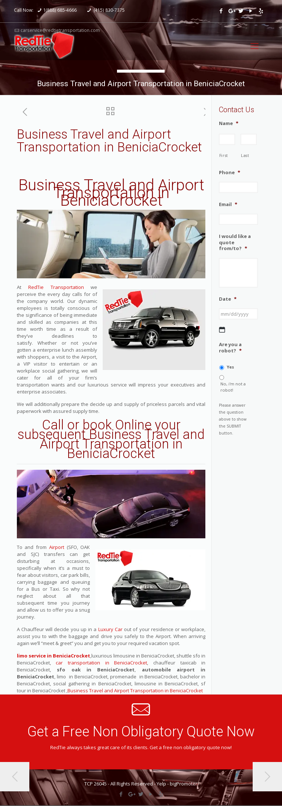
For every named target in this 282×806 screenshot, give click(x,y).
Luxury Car (110, 629)
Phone (229, 172)
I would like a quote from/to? (235, 242)
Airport (56, 547)
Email (228, 204)
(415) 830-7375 (109, 10)
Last (245, 155)
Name (228, 123)
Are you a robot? (230, 347)
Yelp (161, 783)
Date (228, 299)
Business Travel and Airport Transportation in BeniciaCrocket (111, 192)
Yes (230, 367)
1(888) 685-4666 (60, 10)
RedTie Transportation (56, 287)
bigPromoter (183, 783)
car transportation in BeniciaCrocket (101, 662)
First (223, 155)
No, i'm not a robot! (233, 387)
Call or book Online (96, 425)
